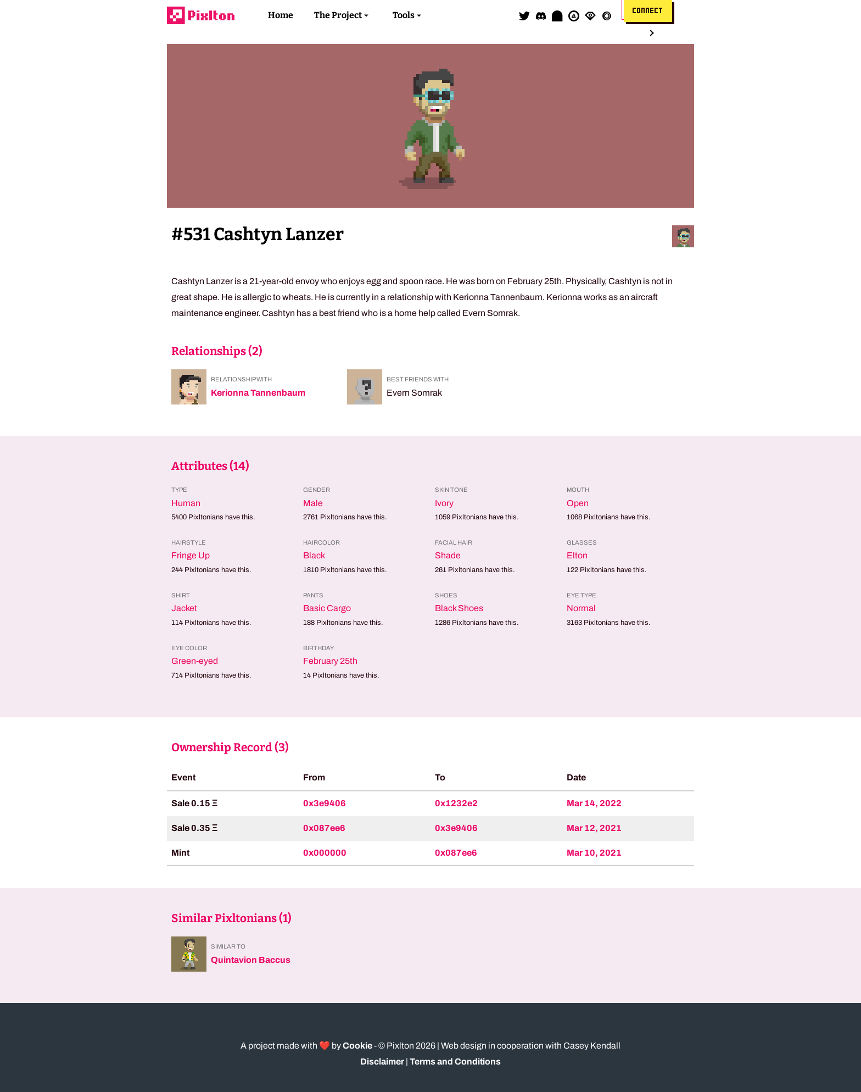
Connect (648, 11)
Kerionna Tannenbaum (258, 392)
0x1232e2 (456, 803)
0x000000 (324, 852)
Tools (404, 15)
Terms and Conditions (455, 1061)
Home (280, 15)
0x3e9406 (324, 803)
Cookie (357, 1045)
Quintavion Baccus (250, 959)
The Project (338, 15)
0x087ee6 (324, 828)
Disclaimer (382, 1061)
